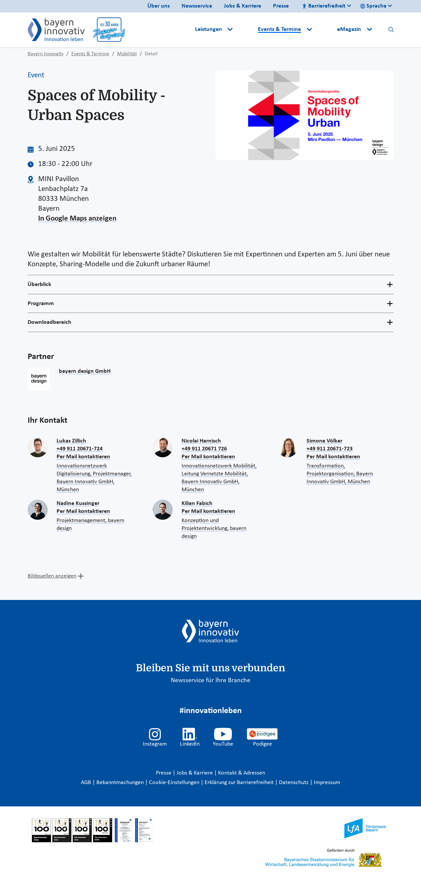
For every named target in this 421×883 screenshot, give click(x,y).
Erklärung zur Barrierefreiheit (240, 782)
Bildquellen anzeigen (52, 576)
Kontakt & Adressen (241, 773)
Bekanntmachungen (120, 782)
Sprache (373, 6)
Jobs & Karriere (242, 6)
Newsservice (197, 6)
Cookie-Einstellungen (174, 782)
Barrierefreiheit (323, 6)
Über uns (158, 6)
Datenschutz (294, 782)
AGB (86, 782)
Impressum (327, 782)
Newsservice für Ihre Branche (210, 680)
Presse (281, 6)
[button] (246, 29)
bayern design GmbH (85, 371)
